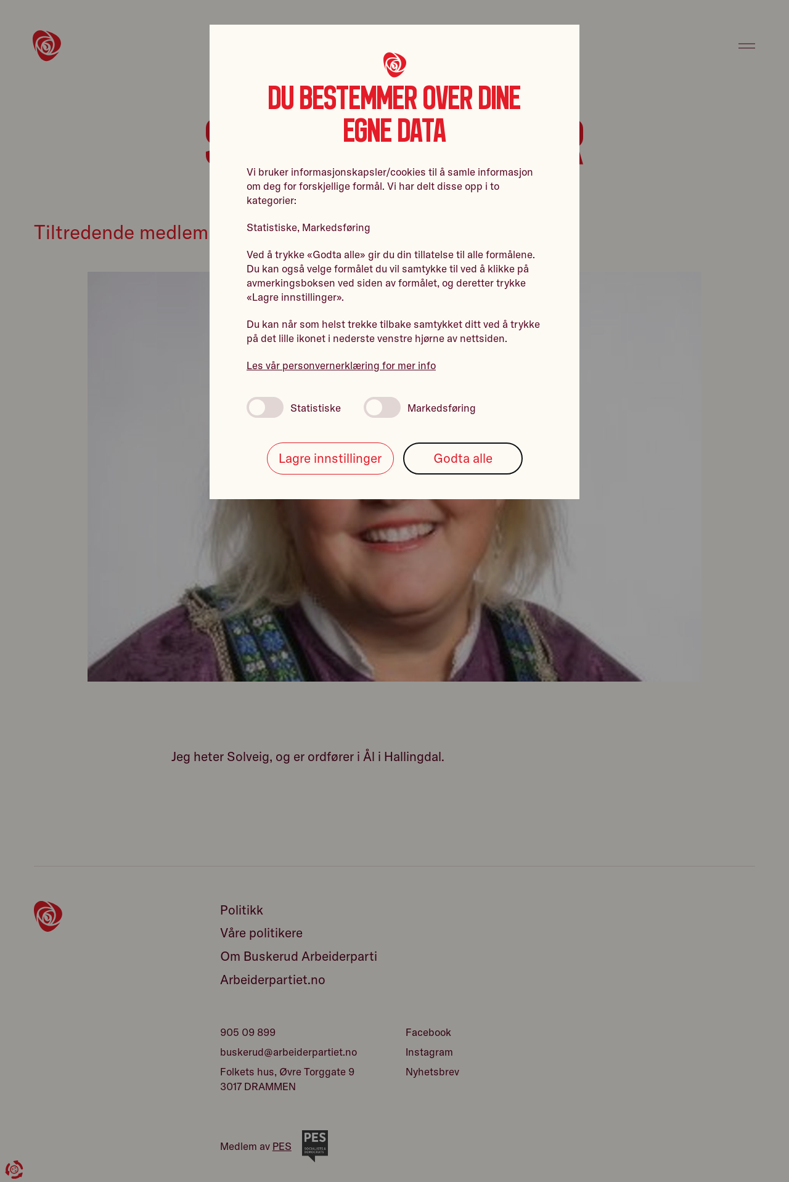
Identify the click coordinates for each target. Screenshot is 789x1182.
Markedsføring (420, 407)
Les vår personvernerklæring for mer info (341, 365)
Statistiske (294, 407)
